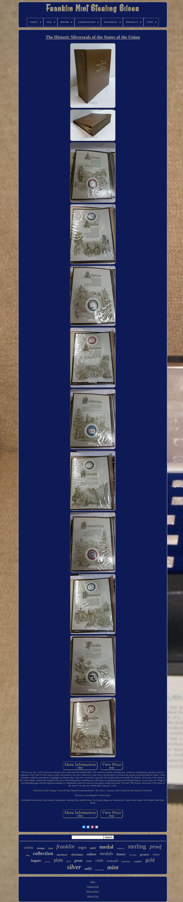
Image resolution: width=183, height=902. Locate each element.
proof (156, 846)
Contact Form (93, 886)
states (156, 854)
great (78, 860)
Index (92, 882)
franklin (65, 846)
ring (27, 855)
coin (99, 860)
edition (91, 854)
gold (150, 860)
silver (74, 867)
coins (28, 847)
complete (138, 861)
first (69, 861)
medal (106, 847)
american (126, 861)
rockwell (112, 861)
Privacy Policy (92, 891)
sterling (137, 846)
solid (88, 869)
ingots (36, 860)
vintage (41, 848)
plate (58, 860)
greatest (144, 854)
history (121, 854)
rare (50, 848)
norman (132, 854)
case (89, 861)
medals (106, 853)
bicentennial (99, 870)
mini (93, 848)
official (47, 862)
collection (43, 853)
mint (112, 867)
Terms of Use (92, 896)
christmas (77, 854)
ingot (82, 847)
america (120, 848)
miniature (62, 854)
